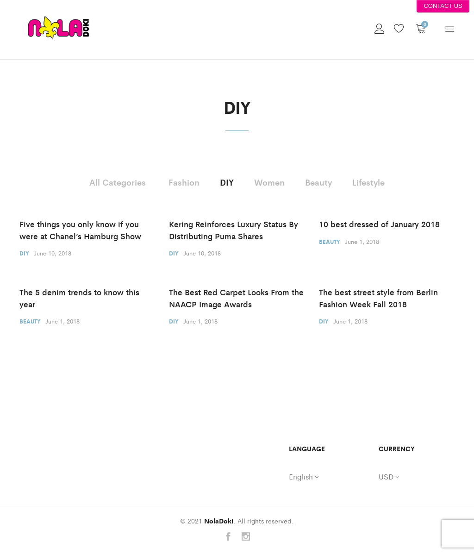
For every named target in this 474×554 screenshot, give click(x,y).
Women (269, 182)
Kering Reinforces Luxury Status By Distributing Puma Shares (233, 230)
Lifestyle (368, 182)
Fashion (184, 182)
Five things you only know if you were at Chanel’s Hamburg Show (80, 230)
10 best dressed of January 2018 (379, 224)
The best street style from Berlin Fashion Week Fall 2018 (378, 298)
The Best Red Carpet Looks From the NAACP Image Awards (236, 298)
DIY (227, 182)
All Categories (117, 182)
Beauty (318, 182)
